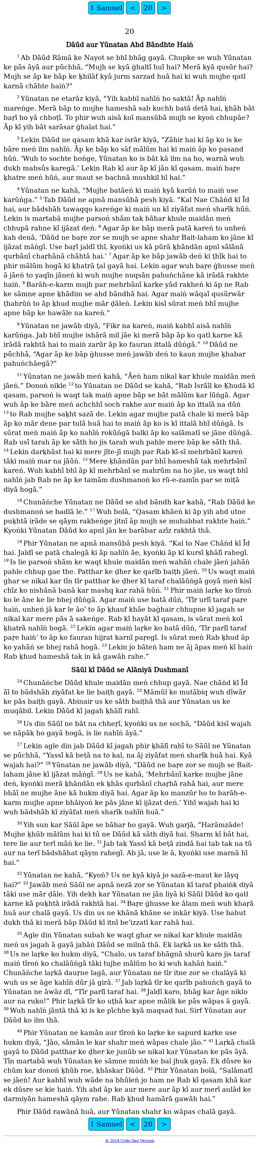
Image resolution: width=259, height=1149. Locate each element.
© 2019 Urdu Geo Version (129, 1140)
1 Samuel (106, 8)
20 (148, 8)
